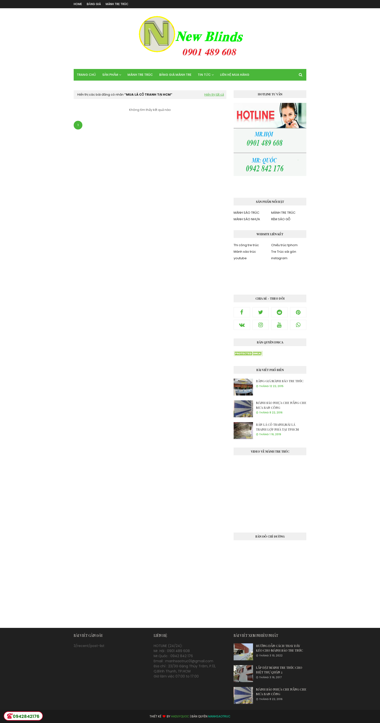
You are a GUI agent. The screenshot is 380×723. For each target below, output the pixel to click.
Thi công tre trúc (246, 245)
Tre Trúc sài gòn (283, 251)
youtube (240, 258)
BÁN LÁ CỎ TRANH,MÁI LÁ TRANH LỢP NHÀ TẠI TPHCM (277, 426)
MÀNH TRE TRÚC (117, 4)
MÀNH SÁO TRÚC (246, 212)
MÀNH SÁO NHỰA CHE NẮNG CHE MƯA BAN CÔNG (281, 405)
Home (78, 4)
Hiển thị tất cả (214, 94)
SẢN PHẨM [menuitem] (110, 74)
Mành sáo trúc (245, 251)
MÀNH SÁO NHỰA (247, 219)
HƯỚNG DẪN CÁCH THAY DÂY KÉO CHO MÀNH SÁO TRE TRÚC (279, 648)
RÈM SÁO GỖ (280, 219)
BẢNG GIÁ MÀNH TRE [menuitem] (175, 74)
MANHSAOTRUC (219, 716)
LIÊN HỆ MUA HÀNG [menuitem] (234, 74)
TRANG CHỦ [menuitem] (86, 74)
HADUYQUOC (180, 716)
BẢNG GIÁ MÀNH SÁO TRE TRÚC (279, 381)
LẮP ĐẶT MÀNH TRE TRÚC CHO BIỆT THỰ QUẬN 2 (279, 669)
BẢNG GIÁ (94, 4)
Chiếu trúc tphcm (284, 245)
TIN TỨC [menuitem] (204, 74)
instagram (279, 258)
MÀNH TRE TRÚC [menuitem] (140, 74)
